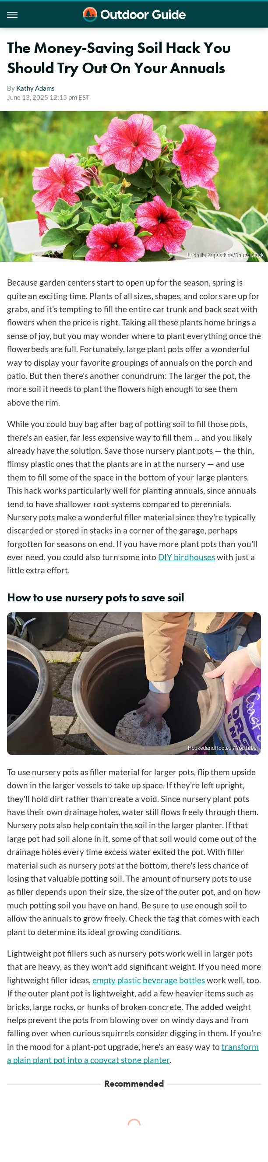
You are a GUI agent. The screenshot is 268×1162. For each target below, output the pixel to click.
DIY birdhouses (186, 557)
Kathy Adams (35, 88)
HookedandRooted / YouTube (222, 748)
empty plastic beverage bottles (148, 980)
